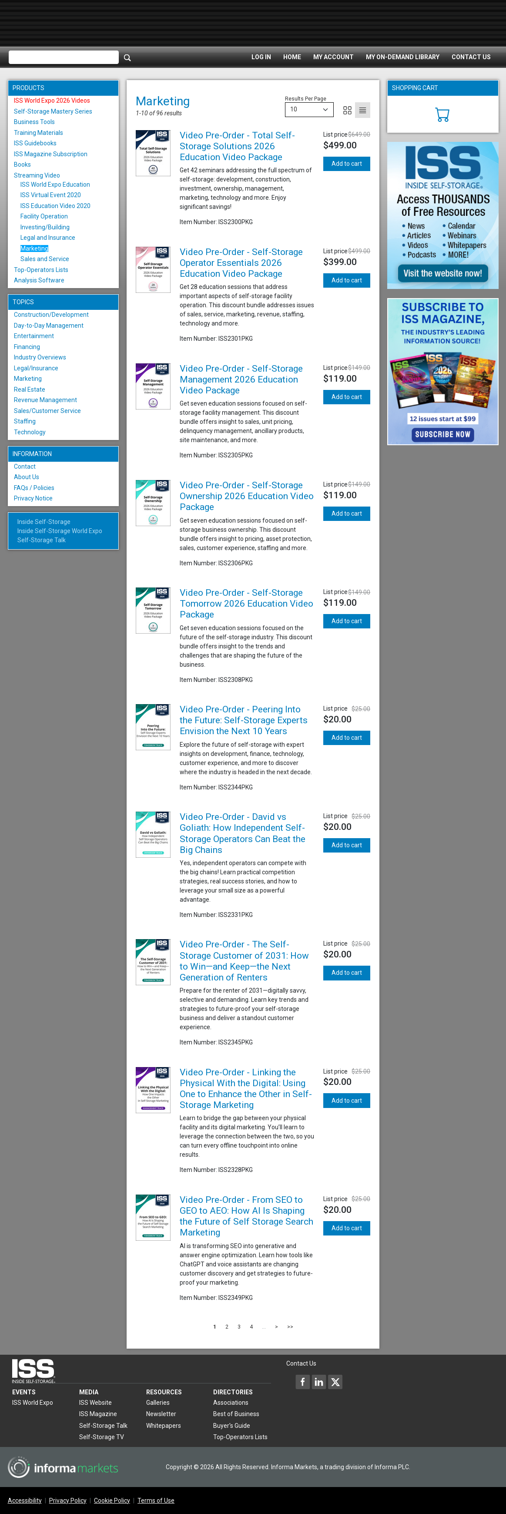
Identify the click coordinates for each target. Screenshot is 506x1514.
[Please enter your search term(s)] (64, 57)
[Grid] (347, 110)
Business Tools (34, 121)
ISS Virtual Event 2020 (50, 194)
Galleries (158, 1402)
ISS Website (95, 1402)
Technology (30, 432)
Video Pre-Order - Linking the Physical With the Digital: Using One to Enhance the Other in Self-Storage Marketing (246, 1089)
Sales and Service (44, 258)
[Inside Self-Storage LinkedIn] (319, 1381)
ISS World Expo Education (55, 184)
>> (290, 1327)
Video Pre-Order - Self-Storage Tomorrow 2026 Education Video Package (246, 603)
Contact (25, 466)
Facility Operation (44, 216)
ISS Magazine (98, 1413)
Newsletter (161, 1413)
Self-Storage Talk (41, 540)
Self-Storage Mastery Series (53, 111)
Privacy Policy (68, 1500)
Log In (261, 57)
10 (293, 109)
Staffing (25, 421)
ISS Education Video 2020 (55, 205)
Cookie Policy (112, 1500)
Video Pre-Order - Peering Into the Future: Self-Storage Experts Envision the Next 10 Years (244, 720)
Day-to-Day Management (49, 325)
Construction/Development (51, 314)
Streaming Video (37, 175)
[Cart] (442, 113)
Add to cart (347, 163)
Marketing (34, 248)
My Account (333, 57)
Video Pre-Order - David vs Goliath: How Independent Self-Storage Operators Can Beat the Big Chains (242, 833)
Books (22, 164)
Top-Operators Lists (41, 269)
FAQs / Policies (34, 487)
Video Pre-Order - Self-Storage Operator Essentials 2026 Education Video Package (241, 263)
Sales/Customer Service (47, 410)
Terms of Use (155, 1500)
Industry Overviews (40, 357)
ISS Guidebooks (35, 143)
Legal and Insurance (47, 237)
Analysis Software (39, 280)
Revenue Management (45, 399)
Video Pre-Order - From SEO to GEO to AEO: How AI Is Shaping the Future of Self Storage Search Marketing (246, 1216)
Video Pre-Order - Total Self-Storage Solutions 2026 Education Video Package (237, 146)
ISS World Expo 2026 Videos (52, 100)
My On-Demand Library (402, 57)
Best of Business (236, 1413)
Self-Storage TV (101, 1436)
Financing (27, 346)
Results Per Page (305, 99)
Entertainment (34, 335)
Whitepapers (163, 1425)
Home (292, 57)
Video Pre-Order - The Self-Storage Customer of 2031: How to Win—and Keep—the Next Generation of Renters (244, 961)
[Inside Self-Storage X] (335, 1381)
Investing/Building (45, 227)
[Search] (127, 57)
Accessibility (25, 1500)
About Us (26, 476)
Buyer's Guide (231, 1425)
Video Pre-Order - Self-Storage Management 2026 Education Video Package (241, 379)
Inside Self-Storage (43, 521)
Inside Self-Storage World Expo (59, 530)
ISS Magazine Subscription (50, 154)
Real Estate (29, 389)
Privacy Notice (33, 498)
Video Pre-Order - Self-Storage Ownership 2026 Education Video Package (247, 496)
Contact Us (471, 57)
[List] (362, 110)
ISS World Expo (32, 1402)
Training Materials (38, 132)
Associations (230, 1402)
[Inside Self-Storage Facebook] (302, 1381)
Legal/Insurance (36, 368)
